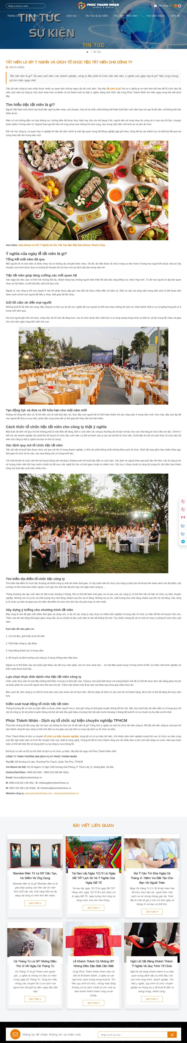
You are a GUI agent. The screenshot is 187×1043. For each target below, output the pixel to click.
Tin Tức (97, 51)
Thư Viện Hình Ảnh (127, 15)
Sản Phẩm (53, 15)
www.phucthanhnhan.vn (66, 793)
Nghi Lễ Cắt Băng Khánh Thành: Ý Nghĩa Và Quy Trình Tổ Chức (151, 963)
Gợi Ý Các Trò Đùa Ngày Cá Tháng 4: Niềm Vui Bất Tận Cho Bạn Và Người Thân (152, 877)
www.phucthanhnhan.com (38, 793)
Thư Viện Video (155, 15)
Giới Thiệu (33, 15)
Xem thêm (35, 903)
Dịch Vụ (73, 15)
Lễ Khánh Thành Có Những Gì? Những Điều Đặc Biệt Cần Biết (93, 963)
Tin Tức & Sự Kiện (96, 15)
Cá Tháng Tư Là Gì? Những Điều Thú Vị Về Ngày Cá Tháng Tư (35, 963)
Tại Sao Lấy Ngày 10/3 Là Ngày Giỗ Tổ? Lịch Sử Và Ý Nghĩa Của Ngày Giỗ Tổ (93, 877)
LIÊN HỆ (175, 15)
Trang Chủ (14, 15)
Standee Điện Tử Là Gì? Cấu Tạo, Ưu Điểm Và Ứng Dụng (35, 875)
